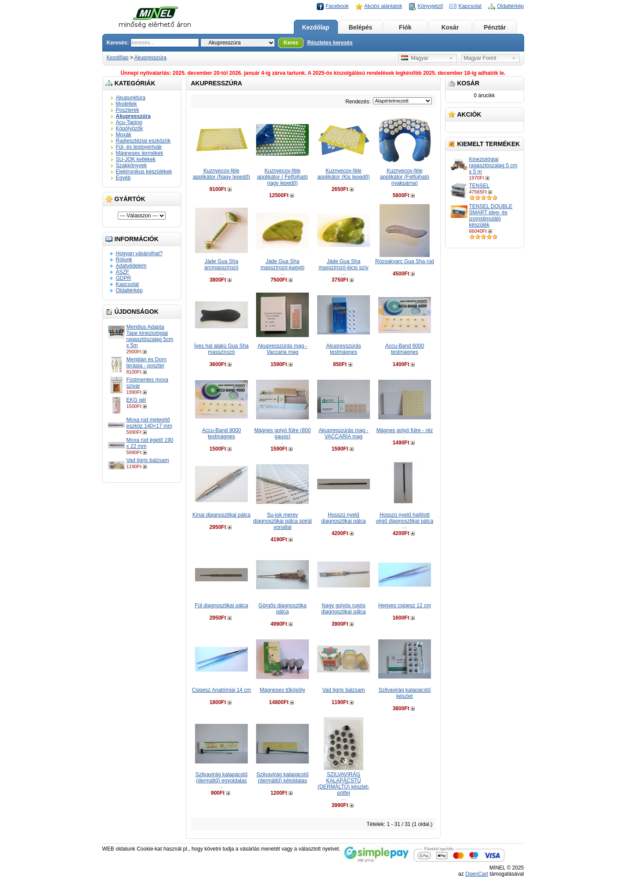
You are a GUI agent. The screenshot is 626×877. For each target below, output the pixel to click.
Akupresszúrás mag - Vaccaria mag (282, 349)
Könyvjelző (430, 6)
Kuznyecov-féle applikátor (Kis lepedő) (343, 174)
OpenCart (476, 874)
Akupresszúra (150, 58)
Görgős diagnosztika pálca (282, 608)
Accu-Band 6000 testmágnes (404, 349)
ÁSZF (123, 272)
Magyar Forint (480, 58)
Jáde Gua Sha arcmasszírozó (221, 264)
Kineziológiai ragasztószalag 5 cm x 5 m (493, 165)
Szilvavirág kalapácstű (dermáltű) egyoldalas (221, 777)
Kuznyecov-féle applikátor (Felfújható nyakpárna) (404, 177)
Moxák (123, 135)
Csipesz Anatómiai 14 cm (221, 690)
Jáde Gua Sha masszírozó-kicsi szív (343, 264)
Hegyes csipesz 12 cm (404, 605)
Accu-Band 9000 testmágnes (221, 433)
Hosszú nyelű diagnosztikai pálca (343, 518)
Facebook (337, 6)
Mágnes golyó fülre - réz (404, 430)
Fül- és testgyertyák (139, 147)
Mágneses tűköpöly (282, 690)
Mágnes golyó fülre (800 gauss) (282, 433)
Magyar (415, 58)
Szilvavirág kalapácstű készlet (405, 693)
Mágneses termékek (139, 153)
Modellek (126, 104)
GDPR (123, 278)
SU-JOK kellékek (136, 159)
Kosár (450, 27)
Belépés (361, 27)
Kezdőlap (315, 27)
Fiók (405, 27)
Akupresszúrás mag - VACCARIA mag (343, 433)
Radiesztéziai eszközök (143, 141)
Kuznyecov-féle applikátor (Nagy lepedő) (221, 174)
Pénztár (495, 27)
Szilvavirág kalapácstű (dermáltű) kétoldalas (283, 777)
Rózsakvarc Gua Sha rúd (404, 261)
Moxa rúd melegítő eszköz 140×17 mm (149, 423)
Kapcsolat (469, 6)
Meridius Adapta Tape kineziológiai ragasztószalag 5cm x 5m (150, 336)
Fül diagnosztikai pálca (221, 605)
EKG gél (136, 400)
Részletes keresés (329, 43)
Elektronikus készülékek (144, 172)
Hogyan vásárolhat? (139, 253)
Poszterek (127, 110)
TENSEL (479, 186)
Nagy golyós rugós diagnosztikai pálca (343, 608)
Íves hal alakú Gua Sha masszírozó (221, 349)
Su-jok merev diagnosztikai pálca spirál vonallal (282, 521)
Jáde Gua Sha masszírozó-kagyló (282, 264)
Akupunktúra (130, 98)
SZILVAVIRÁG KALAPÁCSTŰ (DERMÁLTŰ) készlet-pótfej (343, 783)
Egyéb (123, 178)
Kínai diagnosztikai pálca (221, 515)
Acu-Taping (129, 122)
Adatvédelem (131, 266)
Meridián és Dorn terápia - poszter (146, 362)
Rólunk (124, 260)
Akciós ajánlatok (383, 6)
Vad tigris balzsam (148, 460)
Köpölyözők (129, 128)
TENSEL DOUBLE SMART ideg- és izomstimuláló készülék (491, 215)
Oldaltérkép (510, 6)
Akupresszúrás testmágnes (343, 349)
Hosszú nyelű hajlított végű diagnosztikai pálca (405, 518)
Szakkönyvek (131, 165)
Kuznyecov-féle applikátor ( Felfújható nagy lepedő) (282, 177)
